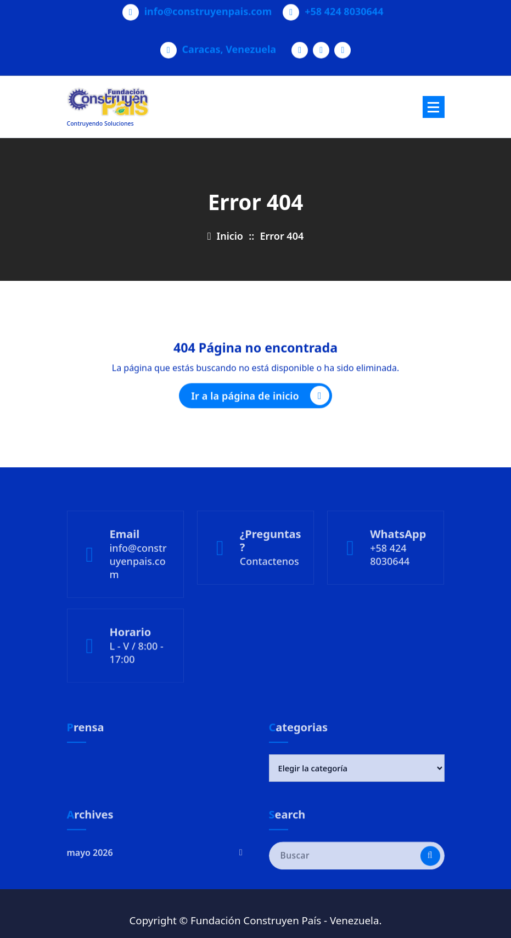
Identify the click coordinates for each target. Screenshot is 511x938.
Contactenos (269, 584)
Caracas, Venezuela (229, 46)
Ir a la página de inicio (260, 398)
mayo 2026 (90, 869)
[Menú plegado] (434, 107)
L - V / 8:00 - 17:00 (137, 672)
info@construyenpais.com (208, 8)
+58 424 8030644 (344, 8)
